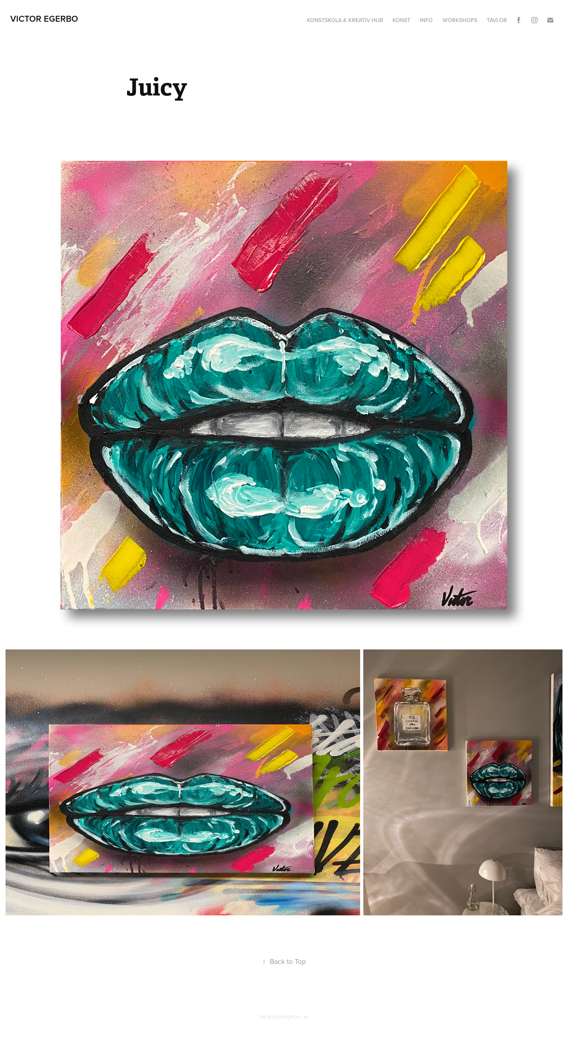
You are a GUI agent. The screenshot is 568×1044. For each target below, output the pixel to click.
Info (426, 20)
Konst (401, 20)
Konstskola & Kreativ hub (345, 20)
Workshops (460, 20)
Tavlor (497, 20)
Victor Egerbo (44, 18)
